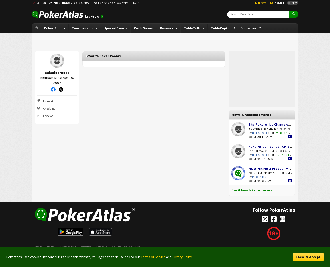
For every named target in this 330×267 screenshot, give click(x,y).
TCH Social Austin (287, 154)
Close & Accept (308, 257)
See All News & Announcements (252, 190)
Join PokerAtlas (264, 2)
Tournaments (83, 28)
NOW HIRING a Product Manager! (274, 168)
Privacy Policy (182, 257)
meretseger (238, 129)
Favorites (47, 101)
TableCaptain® (223, 28)
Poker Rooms (54, 28)
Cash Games (144, 28)
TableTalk (192, 28)
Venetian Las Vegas (288, 132)
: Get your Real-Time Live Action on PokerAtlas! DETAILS (106, 2)
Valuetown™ (251, 28)
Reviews (167, 28)
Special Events (115, 28)
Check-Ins (46, 109)
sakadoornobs (57, 60)
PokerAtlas (238, 173)
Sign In (281, 2)
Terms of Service (153, 257)
